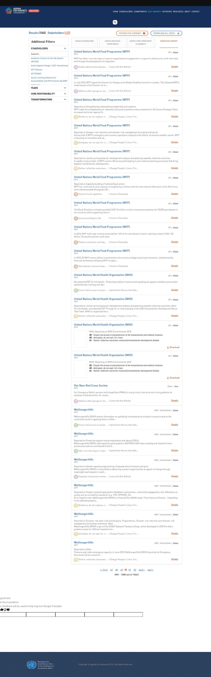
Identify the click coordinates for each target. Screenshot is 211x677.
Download (174, 347)
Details (174, 66)
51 (130, 569)
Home (115, 11)
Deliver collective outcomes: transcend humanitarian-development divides (93, 168)
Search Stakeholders (84, 41)
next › (142, 569)
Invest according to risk (89, 218)
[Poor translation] (6, 610)
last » (150, 569)
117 (67, 32)
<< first (104, 569)
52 (135, 569)
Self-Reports (154, 11)
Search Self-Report (168, 41)
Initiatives (167, 11)
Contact (195, 11)
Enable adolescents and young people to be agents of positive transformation (93, 66)
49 (121, 569)
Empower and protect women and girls (93, 476)
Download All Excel (164, 33)
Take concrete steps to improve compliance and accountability (93, 450)
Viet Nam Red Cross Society (91, 385)
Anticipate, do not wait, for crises (93, 142)
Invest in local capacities (90, 193)
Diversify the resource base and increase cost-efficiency (93, 266)
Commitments (140, 11)
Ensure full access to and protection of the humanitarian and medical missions (93, 290)
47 (111, 569)
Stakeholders (126, 11)
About (187, 11)
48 (116, 569)
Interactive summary (130, 33)
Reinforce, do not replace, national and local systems (93, 116)
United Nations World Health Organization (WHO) (103, 275)
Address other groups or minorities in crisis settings (93, 90)
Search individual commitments (112, 42)
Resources (178, 11)
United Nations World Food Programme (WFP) (102, 51)
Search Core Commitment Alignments (141, 42)
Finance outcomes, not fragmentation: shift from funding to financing (93, 242)
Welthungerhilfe (83, 409)
